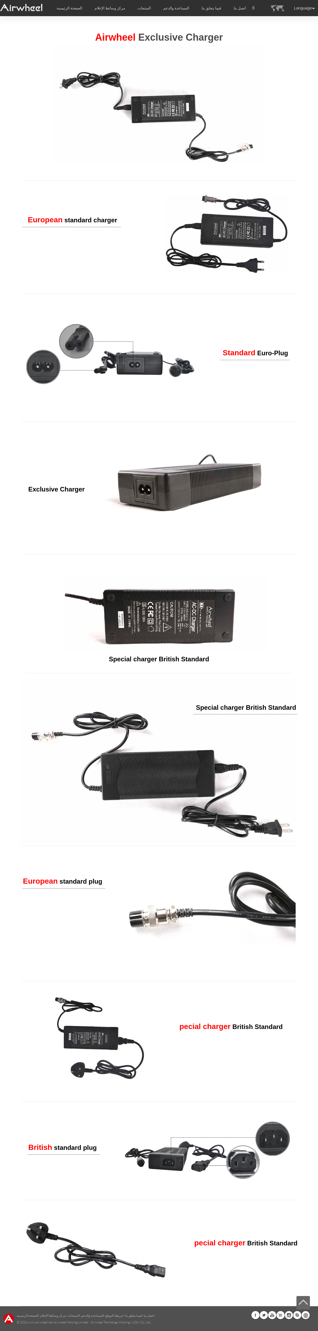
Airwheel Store (280, 1315)
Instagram (289, 1315)
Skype (297, 1315)
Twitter (264, 1315)
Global (306, 1315)
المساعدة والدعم (176, 8)
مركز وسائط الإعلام (53, 1315)
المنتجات (144, 8)
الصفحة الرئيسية (69, 8)
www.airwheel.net (40, 1322)
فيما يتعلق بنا (133, 1315)
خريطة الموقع (114, 1315)
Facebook (255, 1315)
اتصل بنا (240, 8)
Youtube (272, 1315)
